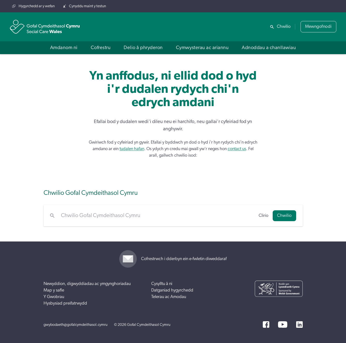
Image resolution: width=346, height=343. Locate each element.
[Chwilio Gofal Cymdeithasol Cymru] (156, 215)
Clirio (263, 215)
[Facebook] (266, 324)
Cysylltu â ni (161, 284)
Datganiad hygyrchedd (172, 290)
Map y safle (54, 290)
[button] (64, 47)
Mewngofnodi (318, 26)
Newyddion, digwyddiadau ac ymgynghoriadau (87, 284)
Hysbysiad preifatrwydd (65, 303)
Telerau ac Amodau (168, 297)
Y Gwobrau (54, 297)
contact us (237, 149)
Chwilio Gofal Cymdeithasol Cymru (91, 193)
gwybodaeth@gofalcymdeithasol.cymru (75, 325)
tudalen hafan (132, 149)
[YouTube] (282, 324)
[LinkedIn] (299, 324)
